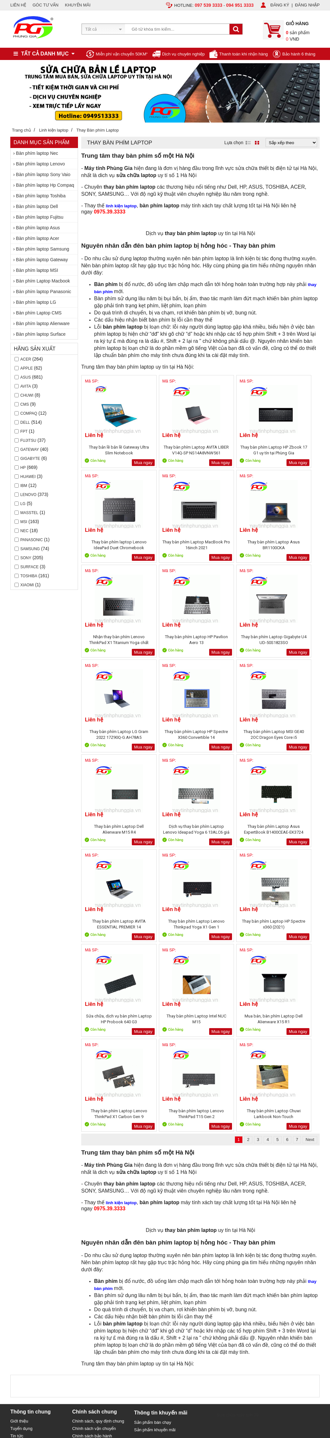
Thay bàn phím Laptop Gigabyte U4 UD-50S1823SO (110, 639)
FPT (24, 431)
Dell (25, 422)
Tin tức (16, 1246)
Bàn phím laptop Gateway (42, 259)
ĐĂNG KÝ (279, 5)
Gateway (29, 449)
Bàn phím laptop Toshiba (41, 195)
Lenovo (28, 494)
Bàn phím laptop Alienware (43, 323)
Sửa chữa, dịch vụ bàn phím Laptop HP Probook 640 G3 (230, 829)
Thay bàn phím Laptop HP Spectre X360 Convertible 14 (230, 639)
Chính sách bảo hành (92, 1246)
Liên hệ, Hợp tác (25, 1253)
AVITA (25, 386)
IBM (23, 485)
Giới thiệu (19, 1231)
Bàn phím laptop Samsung (42, 249)
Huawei (28, 476)
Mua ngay (126, 462)
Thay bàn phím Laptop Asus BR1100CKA (170, 545)
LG (22, 503)
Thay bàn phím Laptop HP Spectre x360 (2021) (170, 829)
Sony (25, 558)
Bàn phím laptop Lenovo (40, 163)
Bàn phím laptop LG (36, 302)
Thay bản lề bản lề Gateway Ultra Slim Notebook (110, 450)
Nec (24, 531)
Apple (26, 368)
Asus (25, 377)
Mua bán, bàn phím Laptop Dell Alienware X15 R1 (110, 924)
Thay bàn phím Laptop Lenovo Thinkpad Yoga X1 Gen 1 (110, 829)
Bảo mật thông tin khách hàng (100, 1253)
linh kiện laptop (121, 205)
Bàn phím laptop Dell (37, 206)
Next (310, 949)
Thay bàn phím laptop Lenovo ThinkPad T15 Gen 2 (230, 924)
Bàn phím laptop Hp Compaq (45, 185)
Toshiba (28, 576)
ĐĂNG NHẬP (307, 5)
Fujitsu (28, 440)
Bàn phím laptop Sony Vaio (43, 174)
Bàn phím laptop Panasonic (43, 291)
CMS (24, 404)
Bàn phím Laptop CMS (39, 312)
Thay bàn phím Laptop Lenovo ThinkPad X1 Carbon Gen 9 (170, 924)
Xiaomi (27, 585)
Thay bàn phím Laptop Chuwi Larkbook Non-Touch (290, 924)
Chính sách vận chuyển (94, 1238)
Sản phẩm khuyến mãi (155, 1240)
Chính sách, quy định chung (98, 1231)
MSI (23, 522)
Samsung (30, 549)
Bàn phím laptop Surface (41, 334)
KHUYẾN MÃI (78, 5)
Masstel (29, 513)
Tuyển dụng (21, 1238)
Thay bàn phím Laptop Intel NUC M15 (290, 829)
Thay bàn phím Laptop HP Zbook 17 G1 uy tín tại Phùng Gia (230, 450)
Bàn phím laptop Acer (37, 238)
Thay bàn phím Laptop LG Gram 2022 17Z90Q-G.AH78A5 (170, 639)
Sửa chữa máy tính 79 (237, 1225)
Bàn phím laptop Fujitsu (39, 217)
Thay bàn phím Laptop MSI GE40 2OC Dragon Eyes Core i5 (290, 639)
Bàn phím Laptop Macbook (43, 280)
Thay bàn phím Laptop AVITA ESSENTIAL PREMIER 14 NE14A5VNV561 (290, 734)
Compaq (28, 413)
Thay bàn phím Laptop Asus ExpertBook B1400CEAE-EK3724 (230, 734)
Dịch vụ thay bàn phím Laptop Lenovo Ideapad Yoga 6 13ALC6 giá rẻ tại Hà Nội (170, 734)
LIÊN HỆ (18, 5)
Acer (25, 359)
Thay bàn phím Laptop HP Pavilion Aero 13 (290, 545)
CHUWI (27, 395)
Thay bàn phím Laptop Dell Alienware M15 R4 (110, 734)
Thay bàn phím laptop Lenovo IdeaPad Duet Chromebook (290, 450)
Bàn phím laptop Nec (37, 153)
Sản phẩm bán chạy (152, 1232)
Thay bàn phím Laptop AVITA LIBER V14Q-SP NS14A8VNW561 (170, 450)
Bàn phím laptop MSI (37, 270)
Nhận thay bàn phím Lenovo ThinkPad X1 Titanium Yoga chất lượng (230, 545)
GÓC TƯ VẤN (46, 5)
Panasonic (31, 540)
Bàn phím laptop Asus (38, 227)
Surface (29, 567)
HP (23, 467)
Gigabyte (30, 458)
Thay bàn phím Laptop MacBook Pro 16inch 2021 (110, 545)
